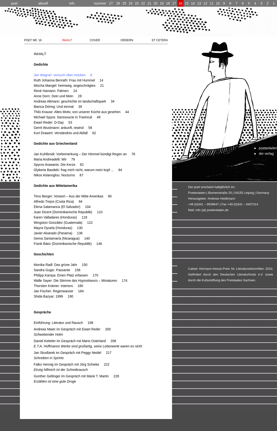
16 (180, 3)
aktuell (43, 3)
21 (149, 3)
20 (155, 3)
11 (212, 3)
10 (218, 3)
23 (137, 3)
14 (193, 3)
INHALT (67, 40)
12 (205, 3)
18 (168, 3)
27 (103, 3)
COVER (95, 40)
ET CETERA (160, 40)
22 (143, 3)
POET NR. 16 (33, 40)
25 (124, 3)
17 (174, 3)
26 (118, 3)
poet (14, 3)
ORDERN (127, 40)
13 (199, 3)
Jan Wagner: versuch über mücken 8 (63, 75)
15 (187, 3)
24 (131, 3)
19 (162, 3)
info (72, 3)
